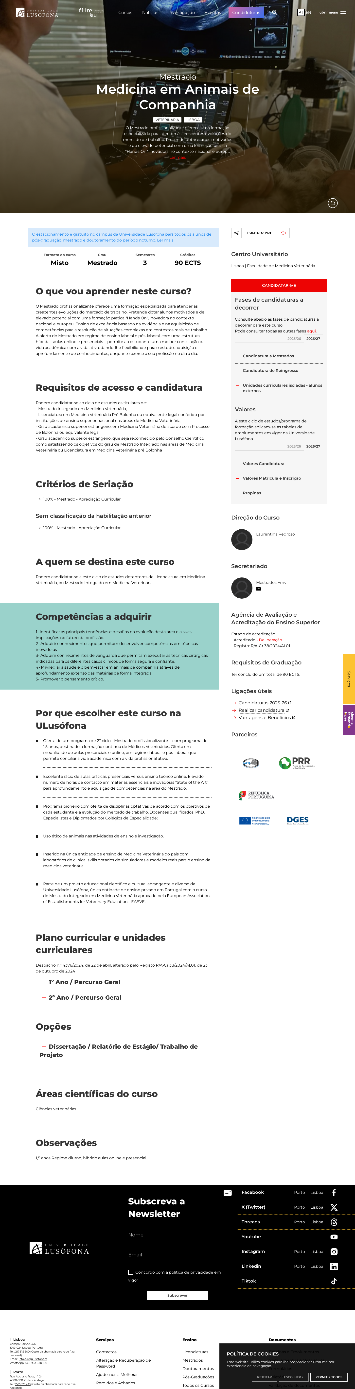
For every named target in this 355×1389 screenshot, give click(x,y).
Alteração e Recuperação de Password (123, 1363)
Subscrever (177, 1295)
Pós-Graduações (198, 1377)
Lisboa (193, 120)
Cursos (125, 12)
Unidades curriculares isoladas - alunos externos (282, 388)
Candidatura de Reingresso (270, 370)
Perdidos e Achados (115, 1383)
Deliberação (270, 640)
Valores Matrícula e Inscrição (272, 478)
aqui (311, 331)
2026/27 (313, 338)
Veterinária (167, 120)
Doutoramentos (198, 1368)
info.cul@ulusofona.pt (33, 1359)
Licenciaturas (195, 1352)
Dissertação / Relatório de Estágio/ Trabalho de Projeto (118, 1051)
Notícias (150, 12)
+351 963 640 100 (36, 1363)
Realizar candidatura (261, 710)
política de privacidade (191, 1272)
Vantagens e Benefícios (265, 717)
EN (308, 12)
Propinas (252, 493)
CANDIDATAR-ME (279, 285)
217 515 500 (22, 1351)
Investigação (181, 12)
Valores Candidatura (263, 463)
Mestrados (192, 1360)
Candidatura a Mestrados (268, 356)
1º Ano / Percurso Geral (85, 982)
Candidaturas (246, 12)
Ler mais (177, 157)
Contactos (106, 1352)
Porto (299, 1192)
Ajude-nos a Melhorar (117, 1374)
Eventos (213, 12)
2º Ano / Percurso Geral (85, 997)
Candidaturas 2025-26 (263, 703)
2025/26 (294, 338)
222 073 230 (23, 1384)
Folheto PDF (268, 233)
